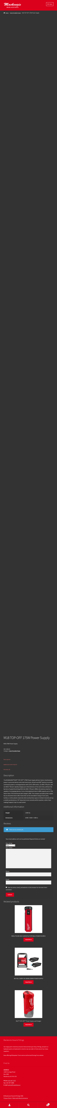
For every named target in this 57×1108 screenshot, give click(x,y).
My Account (9, 1105)
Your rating (9, 843)
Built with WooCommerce (20, 1098)
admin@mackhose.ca (14, 1085)
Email (8, 879)
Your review (9, 847)
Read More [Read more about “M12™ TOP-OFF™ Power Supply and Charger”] (28, 1024)
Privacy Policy (8, 1098)
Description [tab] (7, 759)
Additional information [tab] (10, 764)
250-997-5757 (12, 1080)
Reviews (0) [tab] (7, 769)
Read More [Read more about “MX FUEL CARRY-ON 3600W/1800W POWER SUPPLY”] (28, 982)
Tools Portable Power (15, 13)
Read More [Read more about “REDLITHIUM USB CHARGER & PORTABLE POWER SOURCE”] (28, 939)
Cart (44, 1103)
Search (28, 1105)
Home (7, 13)
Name (8, 871)
